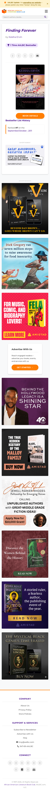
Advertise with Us (25, 734)
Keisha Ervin (15, 37)
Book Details (30, 116)
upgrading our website (32, 2)
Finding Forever (21, 30)
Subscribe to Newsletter (25, 730)
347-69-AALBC (25, 746)
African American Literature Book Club (19, 785)
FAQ (25, 738)
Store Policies (25, 714)
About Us (25, 706)
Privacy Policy (25, 710)
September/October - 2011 (20, 131)
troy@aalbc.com (25, 742)
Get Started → (25, 367)
